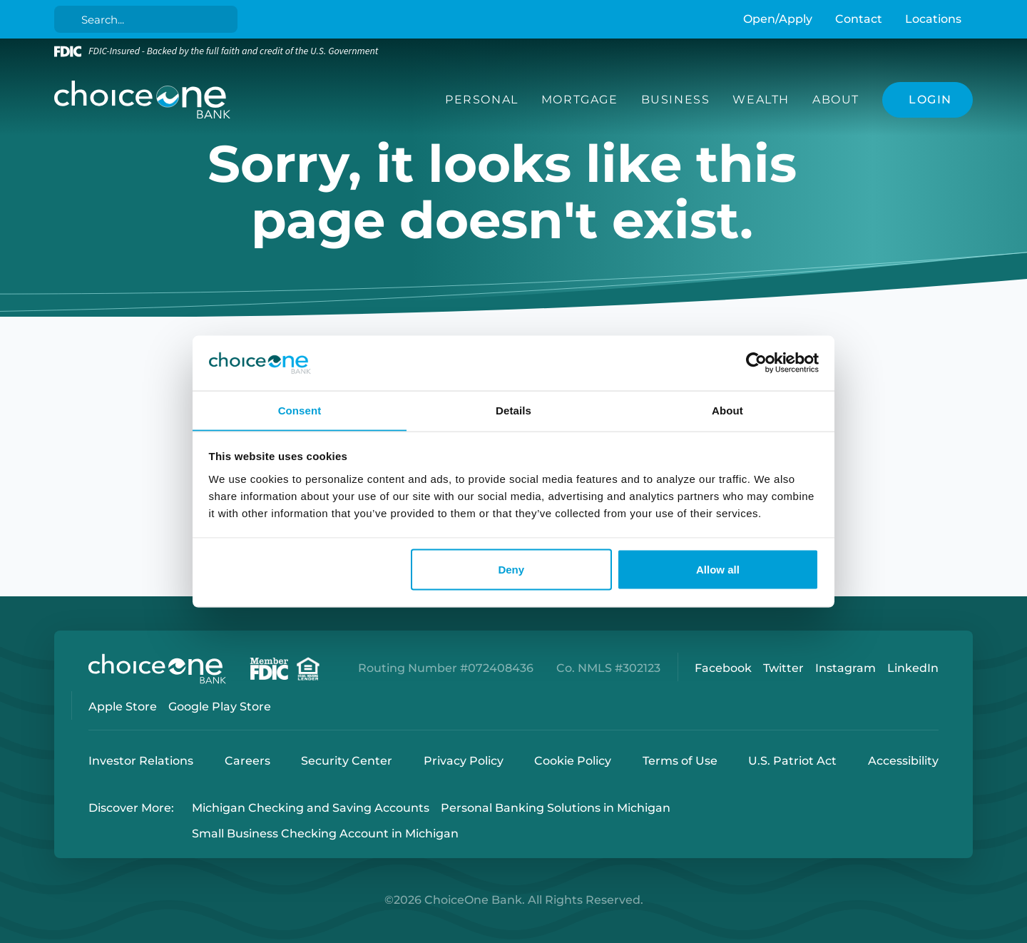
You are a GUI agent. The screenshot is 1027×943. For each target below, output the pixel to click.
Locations (933, 19)
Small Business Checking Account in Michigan (325, 834)
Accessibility (903, 761)
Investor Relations (140, 761)
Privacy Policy (464, 761)
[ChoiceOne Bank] (142, 100)
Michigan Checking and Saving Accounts (310, 808)
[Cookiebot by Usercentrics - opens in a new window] (756, 363)
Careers (247, 761)
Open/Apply (777, 19)
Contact (858, 19)
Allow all (718, 570)
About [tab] (727, 410)
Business (675, 99)
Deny (511, 570)
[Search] (148, 19)
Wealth (761, 99)
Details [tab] (513, 410)
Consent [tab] (300, 410)
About (835, 99)
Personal (481, 99)
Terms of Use (680, 761)
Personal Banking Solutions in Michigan (555, 808)
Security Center (346, 761)
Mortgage (579, 99)
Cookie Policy (572, 761)
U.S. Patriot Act (792, 761)
